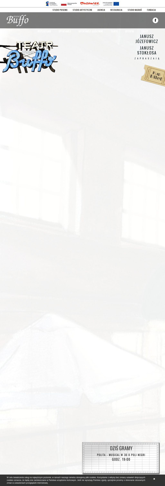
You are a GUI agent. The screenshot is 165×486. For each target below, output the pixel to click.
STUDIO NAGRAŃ (135, 9)
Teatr (114, 31)
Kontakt (43, 47)
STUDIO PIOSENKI (60, 9)
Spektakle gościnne (90, 31)
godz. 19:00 (121, 457)
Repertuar (44, 31)
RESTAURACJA (116, 9)
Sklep (144, 31)
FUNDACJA (151, 9)
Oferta (129, 31)
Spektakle (64, 31)
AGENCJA (101, 9)
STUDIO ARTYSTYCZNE (82, 9)
